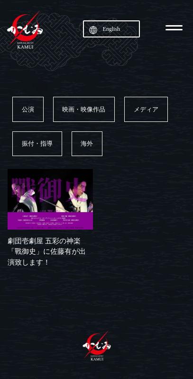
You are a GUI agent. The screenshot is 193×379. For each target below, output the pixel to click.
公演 (28, 109)
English (111, 29)
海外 (87, 143)
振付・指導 (37, 143)
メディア (146, 109)
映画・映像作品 (83, 109)
